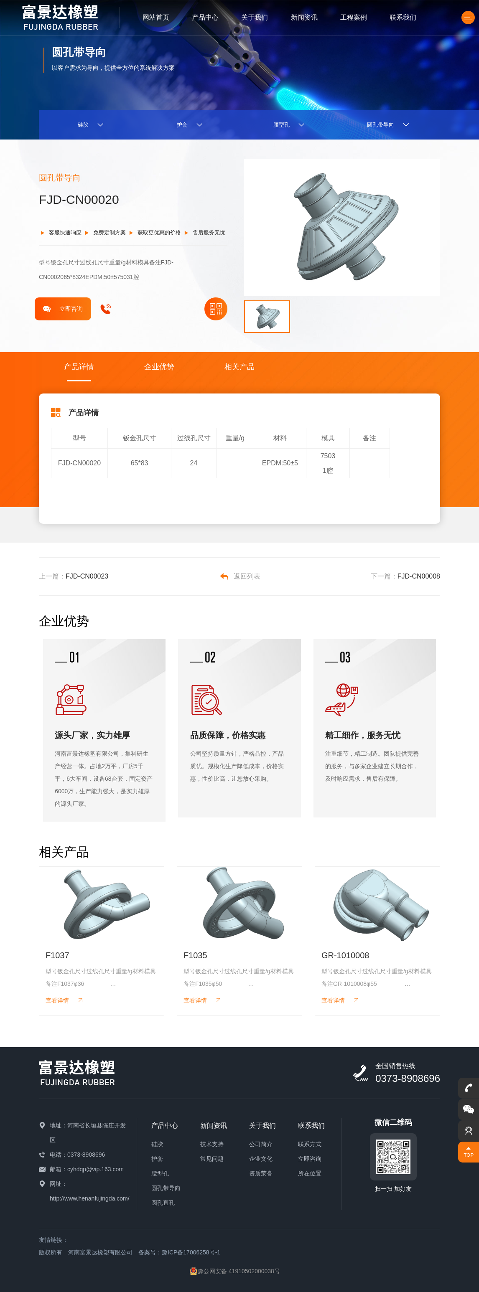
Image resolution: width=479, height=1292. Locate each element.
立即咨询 (63, 308)
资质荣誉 (261, 1173)
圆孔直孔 (163, 1202)
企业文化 (261, 1158)
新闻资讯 (304, 17)
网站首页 (156, 17)
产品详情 (79, 367)
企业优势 (159, 367)
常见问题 (212, 1158)
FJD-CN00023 (87, 576)
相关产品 (239, 367)
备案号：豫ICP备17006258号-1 (179, 1252)
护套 (157, 1158)
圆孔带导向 (166, 1188)
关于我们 (254, 17)
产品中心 (205, 17)
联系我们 (403, 17)
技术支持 (212, 1144)
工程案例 (353, 17)
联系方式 (309, 1144)
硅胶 (157, 1144)
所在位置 (309, 1173)
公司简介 (261, 1144)
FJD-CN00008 (418, 576)
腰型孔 (160, 1173)
